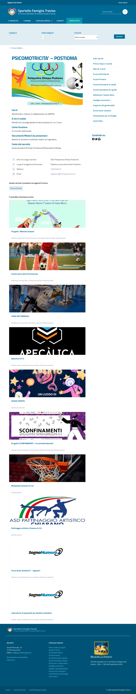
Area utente (123, 2)
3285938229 (56, 169)
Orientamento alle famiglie (58, 674)
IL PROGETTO (13, 20)
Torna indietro (16, 48)
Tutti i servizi (98, 58)
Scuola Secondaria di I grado (104, 84)
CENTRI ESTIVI (74, 20)
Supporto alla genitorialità (103, 105)
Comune (77, 32)
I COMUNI (27, 20)
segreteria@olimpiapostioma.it (63, 173)
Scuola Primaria (99, 79)
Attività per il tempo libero (103, 95)
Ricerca (119, 36)
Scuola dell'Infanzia (56, 652)
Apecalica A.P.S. (17, 358)
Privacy (8, 690)
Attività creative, (16, 365)
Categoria (13, 32)
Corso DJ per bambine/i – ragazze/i (25, 570)
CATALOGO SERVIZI (43, 20)
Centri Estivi (98, 121)
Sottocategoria (48, 32)
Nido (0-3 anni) (99, 68)
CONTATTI (60, 20)
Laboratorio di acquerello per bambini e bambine (31, 613)
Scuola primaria (54, 655)
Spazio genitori (61, 238)
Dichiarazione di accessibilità (17, 657)
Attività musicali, (17, 577)
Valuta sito (11, 660)
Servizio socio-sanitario (57, 671)
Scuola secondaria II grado (58, 660)
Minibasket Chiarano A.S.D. (22, 485)
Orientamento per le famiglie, (35, 238)
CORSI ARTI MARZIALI (20, 316)
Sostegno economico (101, 100)
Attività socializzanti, (18, 238)
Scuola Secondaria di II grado (105, 89)
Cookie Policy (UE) (20, 690)
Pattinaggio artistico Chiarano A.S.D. (26, 528)
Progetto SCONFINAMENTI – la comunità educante (32, 443)
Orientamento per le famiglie (104, 115)
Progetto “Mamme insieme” (23, 231)
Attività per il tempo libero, (20, 280)
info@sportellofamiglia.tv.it (21, 652)
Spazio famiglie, (50, 238)
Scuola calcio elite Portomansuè (24, 273)
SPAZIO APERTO (18, 401)
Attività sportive (48, 280)
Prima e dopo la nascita (102, 63)
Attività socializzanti (46, 365)
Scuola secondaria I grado (58, 658)
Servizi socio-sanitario (102, 110)
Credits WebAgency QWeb (37, 690)
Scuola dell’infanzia (101, 74)
